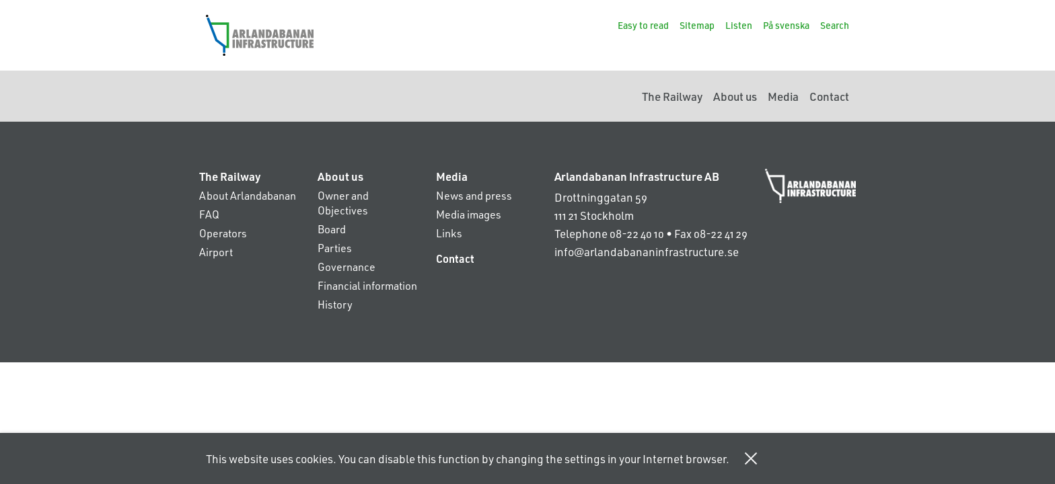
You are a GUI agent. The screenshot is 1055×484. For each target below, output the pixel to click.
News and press (474, 195)
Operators (223, 233)
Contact (829, 96)
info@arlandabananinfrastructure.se (646, 251)
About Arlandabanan (247, 195)
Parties (335, 248)
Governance (346, 266)
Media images (468, 214)
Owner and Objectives (343, 202)
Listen (738, 25)
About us (735, 96)
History (335, 304)
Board (332, 229)
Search (834, 25)
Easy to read (643, 25)
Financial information (367, 285)
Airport (216, 252)
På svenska (786, 25)
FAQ (209, 214)
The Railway (672, 96)
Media (783, 96)
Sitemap (697, 25)
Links (449, 233)
